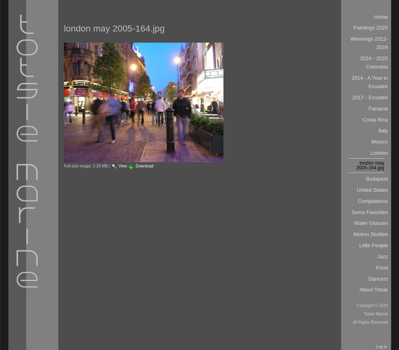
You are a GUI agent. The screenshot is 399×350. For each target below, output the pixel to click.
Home (381, 17)
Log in (381, 346)
